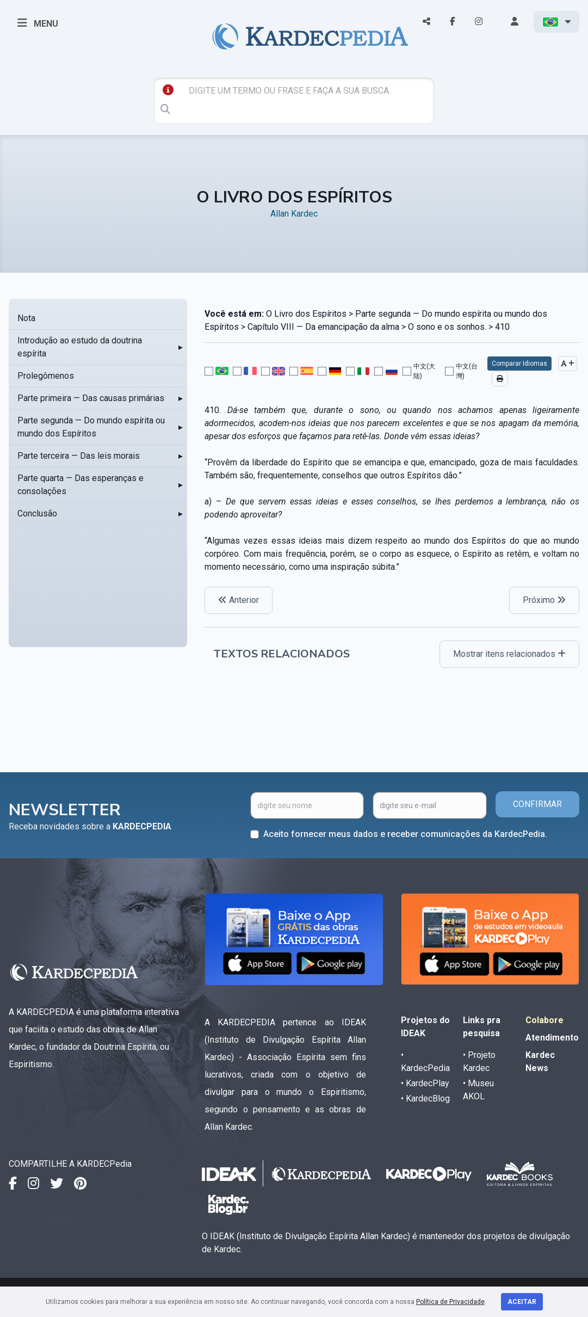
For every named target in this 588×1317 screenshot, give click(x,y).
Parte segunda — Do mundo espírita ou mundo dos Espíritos (91, 427)
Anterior (238, 600)
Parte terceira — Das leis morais (78, 456)
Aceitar (521, 1302)
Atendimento (552, 1037)
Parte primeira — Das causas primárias (90, 398)
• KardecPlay (425, 1083)
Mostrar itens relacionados (509, 654)
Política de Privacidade (450, 1302)
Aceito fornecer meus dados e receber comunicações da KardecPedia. (405, 834)
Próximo (544, 600)
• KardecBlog (425, 1098)
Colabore (544, 1020)
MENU (37, 22)
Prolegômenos (45, 376)
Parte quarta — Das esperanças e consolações (80, 484)
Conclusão (37, 513)
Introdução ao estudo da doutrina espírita (79, 347)
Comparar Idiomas (519, 363)
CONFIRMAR (537, 804)
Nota (26, 318)
